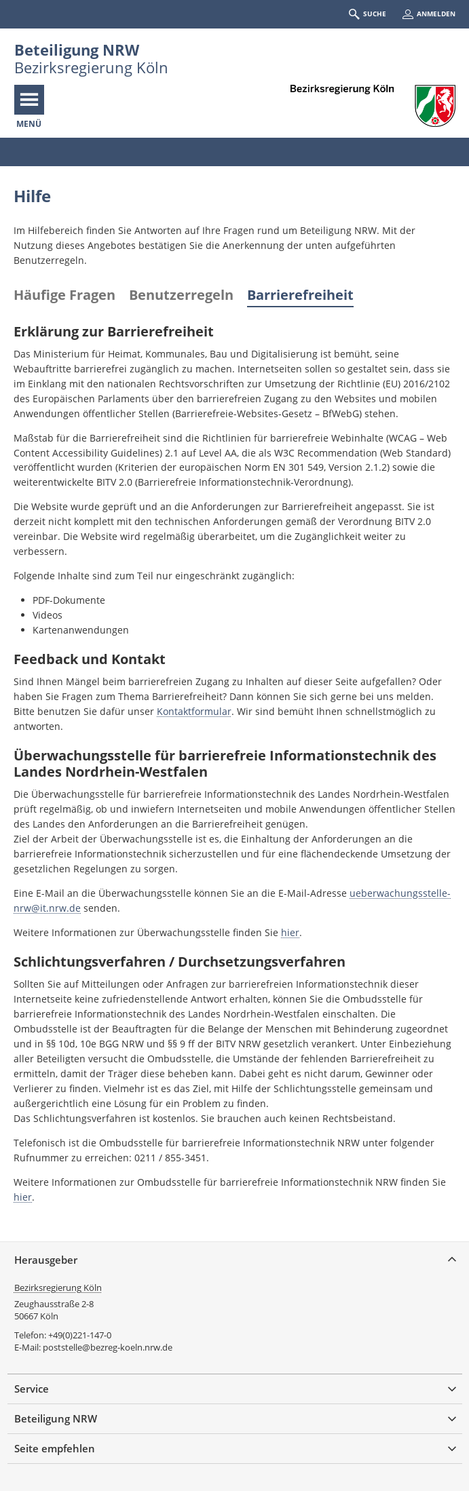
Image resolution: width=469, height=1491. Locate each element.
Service (31, 1388)
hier (290, 932)
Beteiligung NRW (76, 49)
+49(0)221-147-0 (79, 1335)
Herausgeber (45, 1259)
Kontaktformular (194, 711)
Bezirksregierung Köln (58, 1287)
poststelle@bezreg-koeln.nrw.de (107, 1347)
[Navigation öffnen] (29, 100)
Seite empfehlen (54, 1448)
